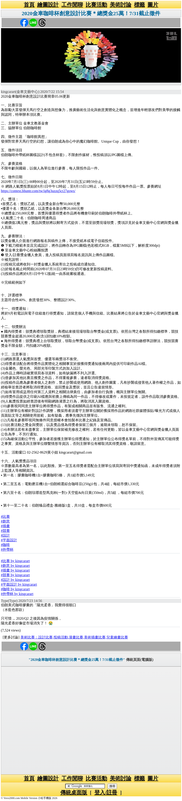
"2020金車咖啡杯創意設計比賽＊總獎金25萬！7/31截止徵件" (77, 660)
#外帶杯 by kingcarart (17, 594)
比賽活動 (96, 5)
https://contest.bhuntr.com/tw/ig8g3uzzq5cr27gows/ (38, 191)
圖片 (152, 5)
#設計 (5, 535)
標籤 (139, 5)
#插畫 (5, 526)
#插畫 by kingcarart (15, 570)
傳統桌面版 (73, 792)
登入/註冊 (105, 792)
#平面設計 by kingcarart (19, 584)
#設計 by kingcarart (15, 580)
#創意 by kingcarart (15, 566)
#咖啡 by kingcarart (15, 589)
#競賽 (5, 531)
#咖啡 (5, 545)
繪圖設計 (48, 5)
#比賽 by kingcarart (15, 561)
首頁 (29, 5)
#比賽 (5, 516)
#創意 (5, 521)
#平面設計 (9, 540)
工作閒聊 (72, 5)
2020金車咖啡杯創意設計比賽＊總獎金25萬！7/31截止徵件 (91, 13)
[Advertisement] (91, 720)
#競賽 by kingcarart (15, 575)
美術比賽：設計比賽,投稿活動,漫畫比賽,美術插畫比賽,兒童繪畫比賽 (74, 637)
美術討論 (120, 5)
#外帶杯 (7, 549)
